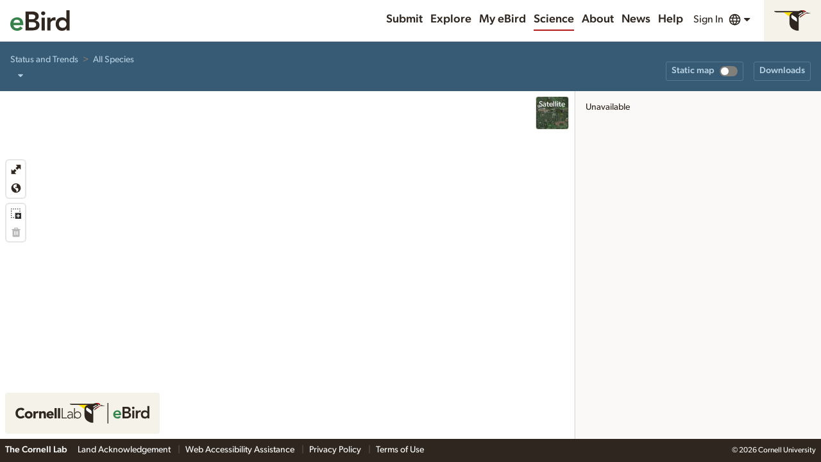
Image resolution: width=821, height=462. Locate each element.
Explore (450, 19)
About (598, 19)
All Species (113, 59)
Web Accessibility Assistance (240, 449)
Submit (404, 19)
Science (554, 19)
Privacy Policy (336, 449)
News (636, 19)
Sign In (708, 19)
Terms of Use (400, 449)
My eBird (502, 19)
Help (670, 19)
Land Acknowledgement (125, 449)
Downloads (782, 70)
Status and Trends (44, 59)
